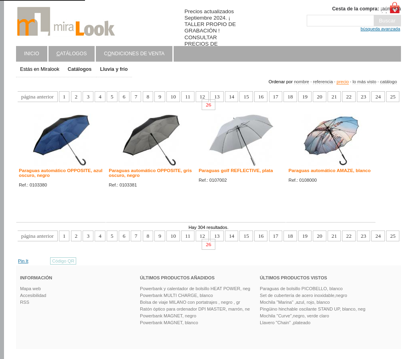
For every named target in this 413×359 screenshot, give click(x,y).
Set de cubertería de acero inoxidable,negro (303, 295)
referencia (323, 81)
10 (173, 97)
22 (348, 97)
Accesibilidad (33, 295)
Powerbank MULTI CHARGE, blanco (176, 295)
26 (208, 105)
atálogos (72, 53)
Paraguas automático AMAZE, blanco (330, 170)
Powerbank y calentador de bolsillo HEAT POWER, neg (195, 288)
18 (290, 97)
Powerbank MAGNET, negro (168, 315)
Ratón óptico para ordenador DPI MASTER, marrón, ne (195, 309)
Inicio (31, 53)
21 (334, 97)
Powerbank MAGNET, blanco (169, 322)
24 (378, 97)
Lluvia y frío (114, 69)
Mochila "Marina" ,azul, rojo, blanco (295, 302)
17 (275, 97)
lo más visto (364, 81)
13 (216, 97)
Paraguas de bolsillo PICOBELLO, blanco (301, 288)
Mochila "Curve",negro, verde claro (294, 315)
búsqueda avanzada (380, 28)
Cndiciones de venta (134, 53)
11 (187, 97)
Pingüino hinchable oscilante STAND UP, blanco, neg (312, 309)
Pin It (23, 261)
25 (392, 97)
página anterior (37, 97)
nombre (301, 81)
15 (246, 97)
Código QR (63, 261)
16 (260, 97)
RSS (24, 302)
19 (305, 97)
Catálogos (80, 69)
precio (342, 81)
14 (231, 97)
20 (319, 97)
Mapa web (30, 288)
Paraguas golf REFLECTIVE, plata (235, 170)
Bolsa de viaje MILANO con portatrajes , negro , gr (190, 302)
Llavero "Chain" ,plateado (285, 322)
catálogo (388, 81)
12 (202, 97)
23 (363, 97)
